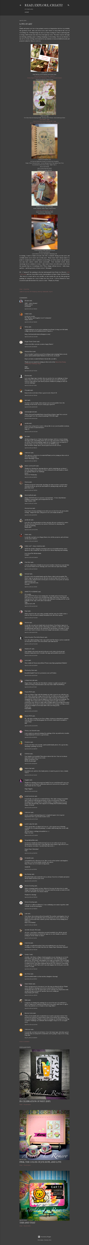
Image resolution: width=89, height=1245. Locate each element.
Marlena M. (28, 649)
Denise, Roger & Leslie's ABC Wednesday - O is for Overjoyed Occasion (44, 78)
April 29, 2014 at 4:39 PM (31, 995)
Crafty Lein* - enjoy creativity (33, 546)
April (26, 400)
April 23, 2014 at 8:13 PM (31, 515)
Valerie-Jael (28, 768)
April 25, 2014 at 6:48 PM (31, 748)
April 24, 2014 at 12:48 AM (31, 541)
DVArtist (27, 754)
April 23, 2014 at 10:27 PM (31, 529)
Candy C (27, 954)
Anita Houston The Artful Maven (34, 637)
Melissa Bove (29, 351)
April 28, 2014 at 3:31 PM (31, 979)
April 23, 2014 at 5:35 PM (31, 477)
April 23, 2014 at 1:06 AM (31, 309)
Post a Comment (24, 1041)
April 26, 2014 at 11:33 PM (31, 897)
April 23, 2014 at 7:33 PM (31, 490)
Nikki (26, 1000)
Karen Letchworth (30, 466)
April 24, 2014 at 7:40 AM (31, 617)
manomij (27, 943)
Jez (26, 436)
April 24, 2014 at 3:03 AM (31, 569)
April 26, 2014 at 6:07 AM (31, 791)
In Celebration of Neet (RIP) (34, 1101)
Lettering (39, 291)
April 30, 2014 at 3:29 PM (31, 1008)
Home (27, 12)
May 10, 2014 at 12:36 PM (31, 1037)
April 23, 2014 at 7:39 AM (31, 395)
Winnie (27, 622)
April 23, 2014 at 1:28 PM (31, 461)
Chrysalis (27, 390)
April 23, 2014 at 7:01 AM (31, 370)
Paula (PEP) (28, 692)
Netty (26, 327)
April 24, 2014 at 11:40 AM (31, 644)
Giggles (27, 780)
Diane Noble (28, 984)
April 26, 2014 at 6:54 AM (31, 807)
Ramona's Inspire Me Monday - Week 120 (44, 76)
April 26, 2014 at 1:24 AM (31, 775)
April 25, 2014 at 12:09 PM (31, 725)
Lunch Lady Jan (29, 824)
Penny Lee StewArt (31, 730)
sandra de (28, 520)
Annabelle (28, 858)
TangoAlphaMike (30, 840)
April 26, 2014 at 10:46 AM (31, 835)
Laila (26, 913)
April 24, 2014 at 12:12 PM (31, 655)
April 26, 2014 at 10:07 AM (31, 819)
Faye (26, 611)
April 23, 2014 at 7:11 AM (31, 385)
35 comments (27, 1226)
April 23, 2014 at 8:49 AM (31, 418)
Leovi (26, 660)
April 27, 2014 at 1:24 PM (31, 938)
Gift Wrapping (33, 291)
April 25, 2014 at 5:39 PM (31, 737)
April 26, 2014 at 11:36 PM (31, 908)
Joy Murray (28, 874)
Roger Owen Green (31, 341)
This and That (27, 1222)
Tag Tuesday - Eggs (44, 119)
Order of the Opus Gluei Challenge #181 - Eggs (44, 121)
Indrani (27, 314)
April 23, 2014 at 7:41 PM (31, 503)
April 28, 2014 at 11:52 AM (31, 969)
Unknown (28, 453)
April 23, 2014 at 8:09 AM (31, 407)
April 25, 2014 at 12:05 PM (31, 711)
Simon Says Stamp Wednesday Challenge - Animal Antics (44, 123)
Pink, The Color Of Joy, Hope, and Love (40, 1162)
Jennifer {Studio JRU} (31, 930)
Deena (27, 482)
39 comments (27, 1165)
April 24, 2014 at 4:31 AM (31, 586)
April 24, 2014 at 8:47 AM (31, 632)
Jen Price (27, 974)
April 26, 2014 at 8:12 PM (31, 881)
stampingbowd (29, 412)
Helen (26, 534)
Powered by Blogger (44, 1237)
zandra (27, 423)
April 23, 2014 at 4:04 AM (31, 336)
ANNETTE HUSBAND (31, 591)
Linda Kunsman (29, 796)
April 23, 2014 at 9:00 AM (31, 431)
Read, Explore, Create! (44, 5)
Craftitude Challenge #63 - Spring (44, 210)
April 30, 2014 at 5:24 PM (31, 1024)
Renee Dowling (29, 886)
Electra (27, 375)
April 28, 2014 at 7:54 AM (31, 949)
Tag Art (51, 291)
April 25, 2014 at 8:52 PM (31, 763)
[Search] (68, 5)
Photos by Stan (29, 670)
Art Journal (26, 291)
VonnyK (27, 574)
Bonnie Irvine (29, 1013)
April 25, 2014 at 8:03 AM (31, 675)
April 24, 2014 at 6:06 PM (31, 665)
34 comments (27, 1104)
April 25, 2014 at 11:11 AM (31, 687)
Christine (27, 742)
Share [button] (20, 289)
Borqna (27, 300)
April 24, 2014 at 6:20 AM (31, 606)
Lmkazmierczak (29, 680)
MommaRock (29, 495)
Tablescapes (45, 291)
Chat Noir (27, 562)
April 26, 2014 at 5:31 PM (31, 869)
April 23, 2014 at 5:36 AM (31, 346)
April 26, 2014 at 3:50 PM (31, 853)
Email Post (26, 289)
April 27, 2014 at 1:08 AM (31, 925)
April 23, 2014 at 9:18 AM (31, 447)
